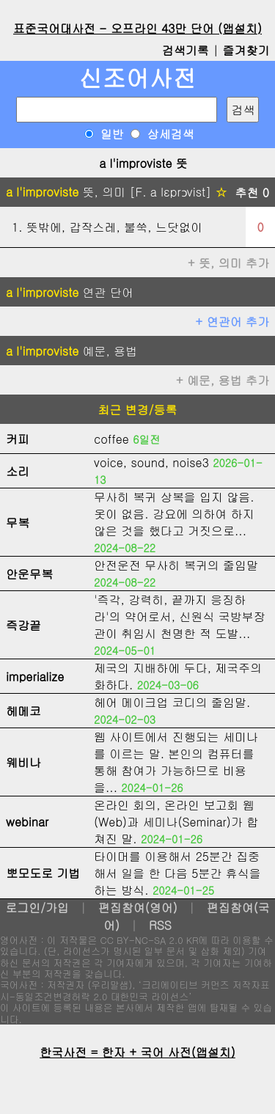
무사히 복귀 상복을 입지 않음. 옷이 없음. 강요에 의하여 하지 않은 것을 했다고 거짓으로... (174, 513)
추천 (252, 192)
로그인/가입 (37, 907)
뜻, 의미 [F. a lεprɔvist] (116, 191)
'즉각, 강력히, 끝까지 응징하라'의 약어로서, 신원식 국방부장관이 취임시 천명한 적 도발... (179, 616)
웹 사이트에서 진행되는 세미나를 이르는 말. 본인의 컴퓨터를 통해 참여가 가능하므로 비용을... (176, 762)
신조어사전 (138, 77)
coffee (111, 438)
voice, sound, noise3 (151, 462)
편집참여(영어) (137, 907)
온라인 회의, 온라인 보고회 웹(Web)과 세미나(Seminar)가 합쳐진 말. (176, 821)
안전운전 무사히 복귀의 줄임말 (176, 565)
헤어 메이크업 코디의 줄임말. (172, 702)
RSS (160, 925)
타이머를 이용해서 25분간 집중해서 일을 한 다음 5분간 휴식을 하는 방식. (177, 873)
